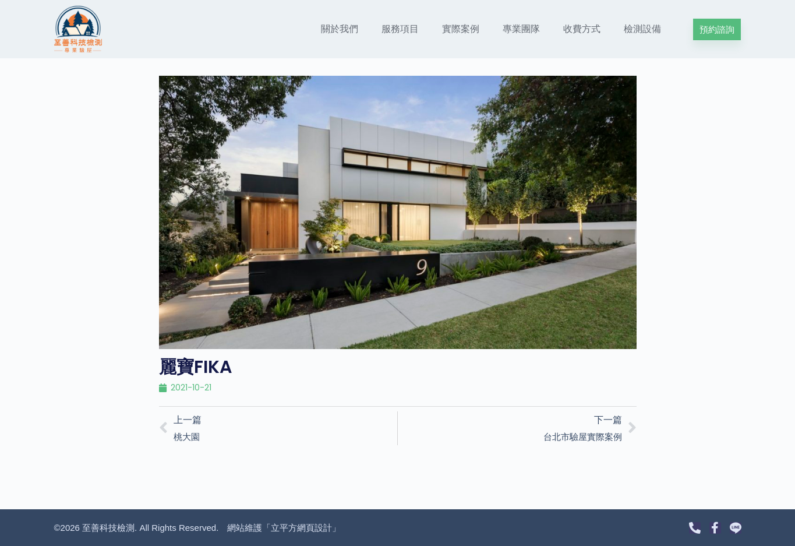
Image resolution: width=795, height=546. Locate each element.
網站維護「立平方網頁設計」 (284, 528)
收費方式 (581, 29)
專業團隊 (521, 29)
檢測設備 (642, 29)
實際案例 (460, 29)
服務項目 (400, 29)
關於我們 (339, 29)
